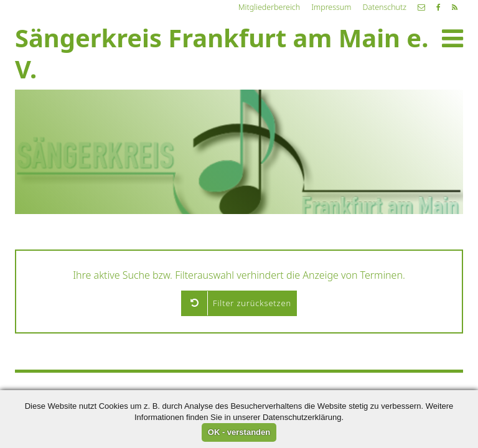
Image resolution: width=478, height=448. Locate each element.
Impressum (331, 7)
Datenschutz (384, 7)
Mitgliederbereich (269, 7)
